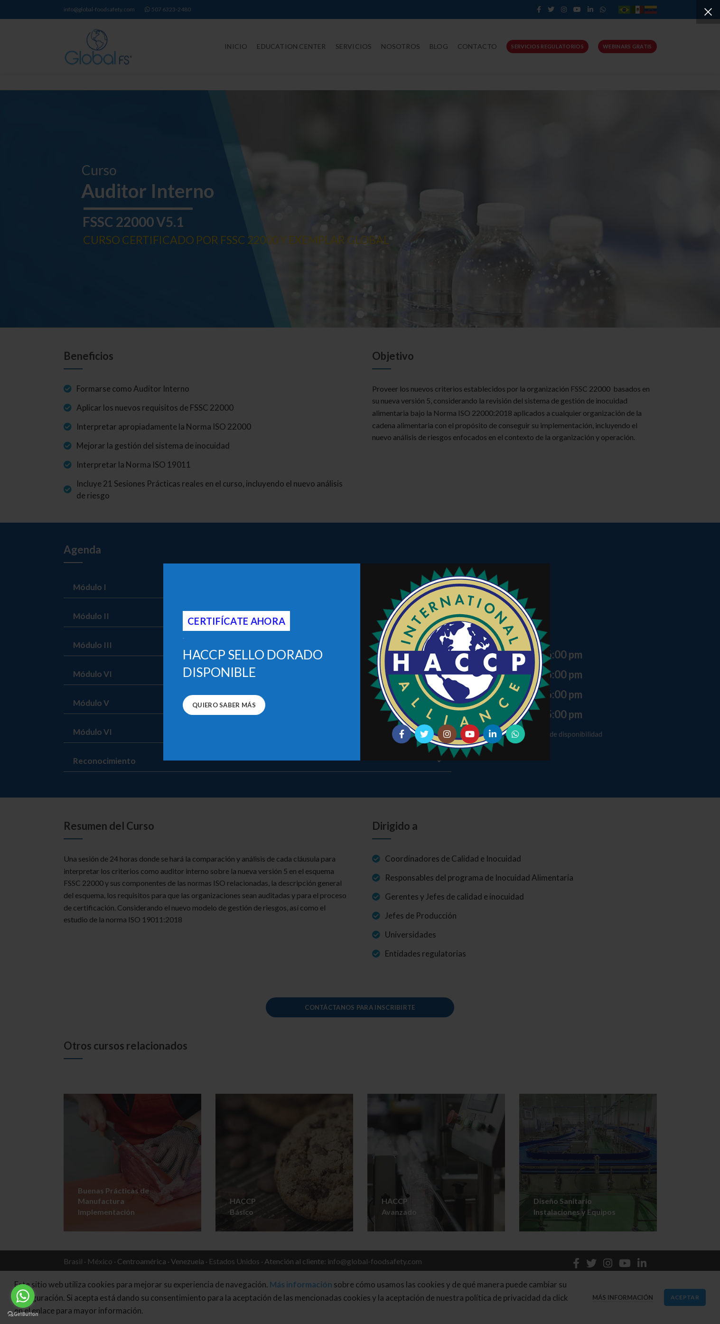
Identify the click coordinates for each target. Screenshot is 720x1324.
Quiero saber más (224, 705)
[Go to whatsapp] (23, 1296)
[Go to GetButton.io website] (23, 1314)
